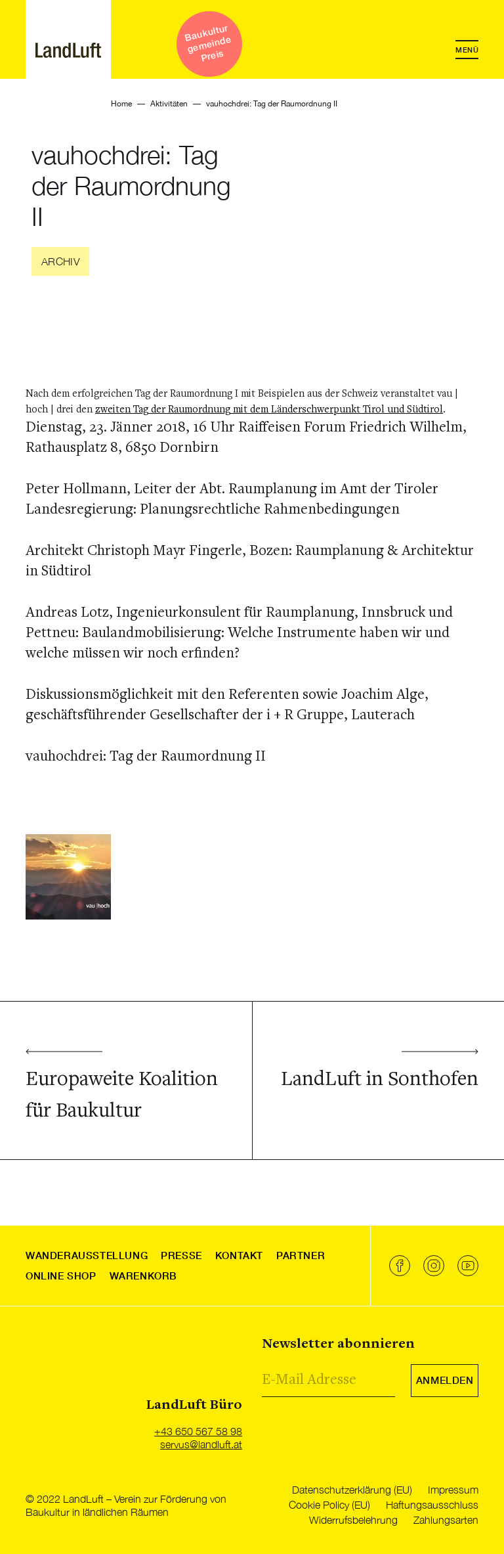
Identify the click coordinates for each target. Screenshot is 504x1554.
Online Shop (61, 1275)
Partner (300, 1255)
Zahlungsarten (445, 1520)
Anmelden (445, 1380)
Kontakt (239, 1255)
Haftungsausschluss (432, 1505)
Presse (181, 1255)
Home (121, 103)
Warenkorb (143, 1275)
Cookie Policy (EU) (329, 1505)
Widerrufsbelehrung (353, 1520)
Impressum (453, 1490)
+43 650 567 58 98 (198, 1431)
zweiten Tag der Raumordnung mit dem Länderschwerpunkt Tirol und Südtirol (269, 410)
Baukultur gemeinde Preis (207, 43)
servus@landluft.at (201, 1444)
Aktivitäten (169, 103)
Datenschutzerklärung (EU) (352, 1490)
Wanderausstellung (87, 1255)
